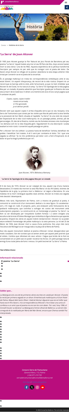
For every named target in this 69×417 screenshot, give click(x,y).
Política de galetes (38, 382)
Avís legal (26, 382)
